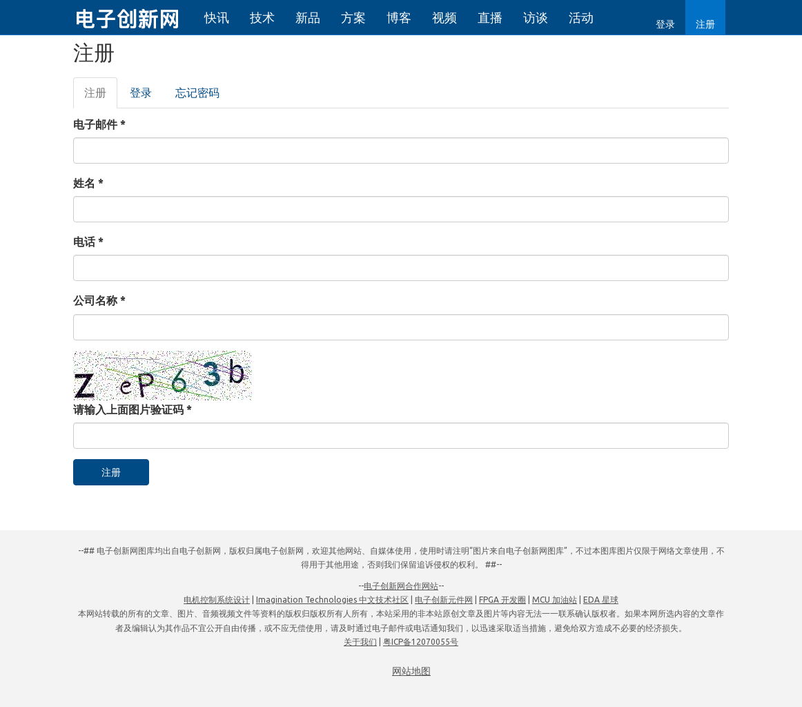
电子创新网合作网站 (401, 585)
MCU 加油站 (554, 599)
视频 (444, 17)
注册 (705, 24)
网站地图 (411, 671)
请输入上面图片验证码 (132, 409)
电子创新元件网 (444, 599)
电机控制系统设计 (217, 599)
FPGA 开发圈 (502, 599)
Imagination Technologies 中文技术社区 (332, 599)
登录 (665, 24)
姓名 (88, 183)
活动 (581, 17)
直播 (490, 17)
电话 (88, 241)
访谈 (535, 17)
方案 (353, 17)
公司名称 (99, 300)
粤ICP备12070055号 (420, 641)
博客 (399, 17)
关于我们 (360, 641)
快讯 (216, 17)
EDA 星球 (600, 599)
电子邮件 (99, 124)
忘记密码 (197, 92)
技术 (262, 17)
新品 (307, 17)
